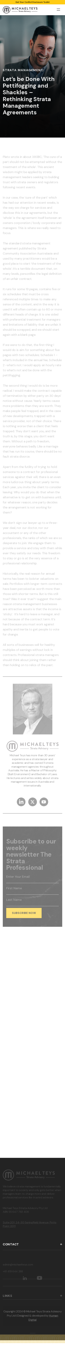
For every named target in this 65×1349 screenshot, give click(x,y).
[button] (58, 9)
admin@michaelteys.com (18, 1267)
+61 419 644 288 (13, 1273)
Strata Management (23, 70)
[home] (20, 9)
